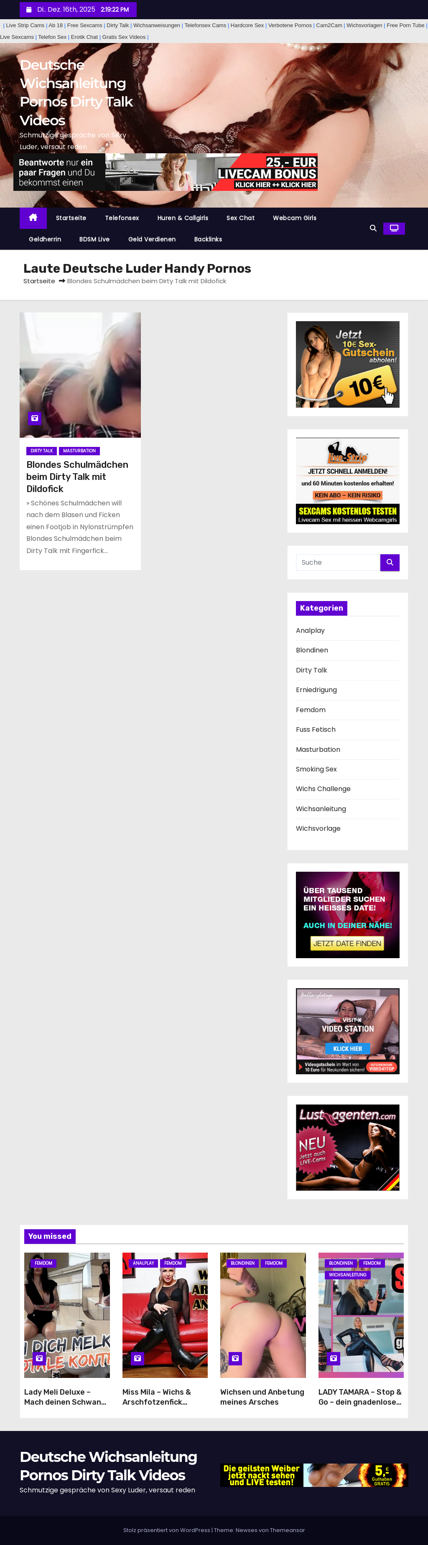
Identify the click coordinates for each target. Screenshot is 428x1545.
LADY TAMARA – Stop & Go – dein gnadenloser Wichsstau (360, 1402)
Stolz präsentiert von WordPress (167, 1530)
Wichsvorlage (318, 828)
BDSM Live (94, 239)
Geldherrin (45, 239)
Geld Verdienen (152, 239)
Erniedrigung (316, 690)
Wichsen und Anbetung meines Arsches (262, 1397)
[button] (373, 228)
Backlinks (208, 239)
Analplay (310, 630)
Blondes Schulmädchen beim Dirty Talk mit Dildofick (77, 477)
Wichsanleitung (321, 809)
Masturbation (79, 451)
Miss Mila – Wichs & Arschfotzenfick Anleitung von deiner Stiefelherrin (160, 1407)
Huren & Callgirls (183, 218)
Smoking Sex (316, 769)
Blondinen (312, 650)
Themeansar (287, 1530)
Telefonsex (122, 218)
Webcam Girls (294, 218)
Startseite (71, 218)
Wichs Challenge (323, 789)
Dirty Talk (42, 451)
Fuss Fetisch (316, 729)
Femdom (311, 710)
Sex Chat (241, 218)
